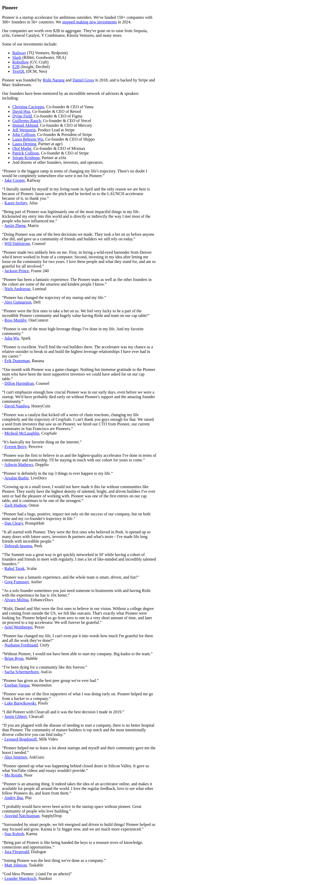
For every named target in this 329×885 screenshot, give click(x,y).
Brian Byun (13, 658)
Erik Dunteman (17, 361)
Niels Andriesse (17, 289)
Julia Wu (11, 338)
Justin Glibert (15, 716)
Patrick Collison (25, 153)
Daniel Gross (83, 80)
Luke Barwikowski (20, 703)
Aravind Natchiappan (21, 816)
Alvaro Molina (16, 600)
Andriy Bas (13, 798)
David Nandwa (16, 406)
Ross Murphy (15, 320)
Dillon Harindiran (19, 383)
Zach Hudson (15, 505)
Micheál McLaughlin (21, 433)
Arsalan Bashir (16, 478)
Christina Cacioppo (28, 107)
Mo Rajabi (13, 775)
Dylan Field (22, 116)
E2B (16, 67)
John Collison (23, 134)
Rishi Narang (54, 80)
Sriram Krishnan (26, 158)
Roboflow (20, 62)
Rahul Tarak (14, 568)
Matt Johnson (15, 865)
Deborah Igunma (18, 546)
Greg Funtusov (16, 582)
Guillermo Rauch (26, 120)
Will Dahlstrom (17, 243)
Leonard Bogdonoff (20, 739)
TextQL (18, 71)
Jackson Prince (16, 271)
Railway (19, 53)
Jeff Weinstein (24, 130)
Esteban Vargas (17, 685)
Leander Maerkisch (20, 878)
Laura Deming (24, 144)
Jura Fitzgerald (16, 852)
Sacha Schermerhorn (21, 672)
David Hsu (21, 111)
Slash (16, 57)
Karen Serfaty (15, 203)
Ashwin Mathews (18, 464)
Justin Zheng (14, 225)
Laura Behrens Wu (27, 139)
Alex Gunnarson (17, 302)
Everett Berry (15, 446)
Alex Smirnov (15, 757)
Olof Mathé (21, 148)
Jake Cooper (14, 180)
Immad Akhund (25, 125)
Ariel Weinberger (18, 627)
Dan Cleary (13, 523)
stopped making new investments (89, 22)
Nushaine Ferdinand (21, 645)
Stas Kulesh (14, 834)
